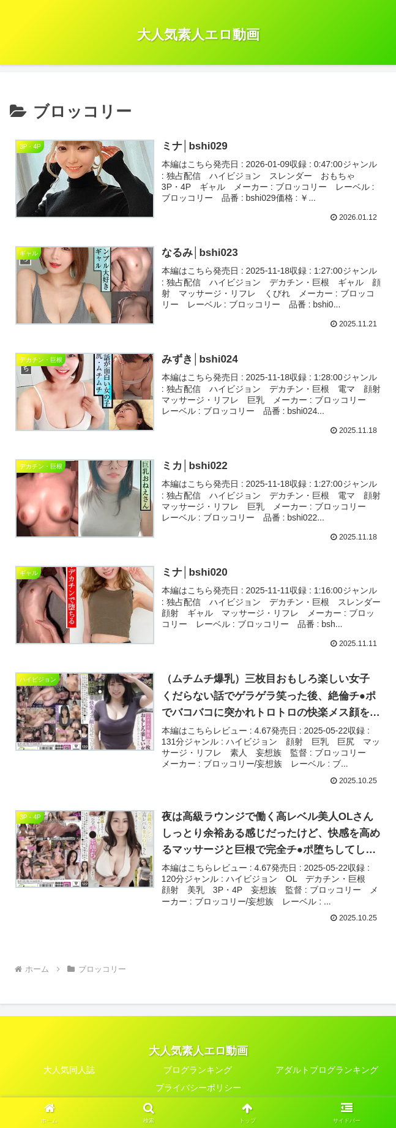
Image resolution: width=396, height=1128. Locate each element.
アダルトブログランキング (326, 1071)
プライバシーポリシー (198, 1089)
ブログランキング (197, 1071)
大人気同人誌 (69, 1071)
